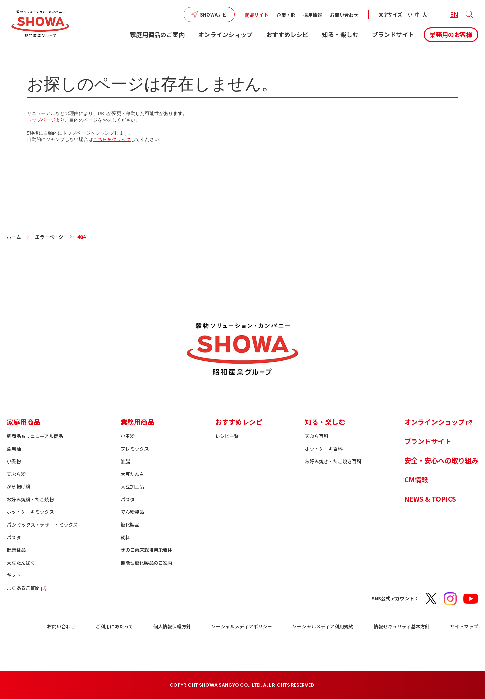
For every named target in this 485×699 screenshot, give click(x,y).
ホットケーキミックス (30, 511)
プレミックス (135, 448)
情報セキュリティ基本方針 (402, 626)
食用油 (14, 448)
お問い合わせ (344, 14)
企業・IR (286, 14)
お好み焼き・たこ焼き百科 (333, 461)
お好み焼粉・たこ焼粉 (30, 499)
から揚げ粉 (18, 486)
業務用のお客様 (451, 34)
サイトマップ (464, 626)
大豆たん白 (132, 474)
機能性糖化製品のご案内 (146, 562)
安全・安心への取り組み (441, 460)
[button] (469, 14)
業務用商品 (137, 422)
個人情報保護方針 (172, 626)
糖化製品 (130, 524)
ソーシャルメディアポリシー (241, 626)
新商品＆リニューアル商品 (35, 436)
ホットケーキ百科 (324, 448)
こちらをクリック (112, 139)
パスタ (14, 537)
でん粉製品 (132, 511)
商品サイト (256, 14)
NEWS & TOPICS (430, 499)
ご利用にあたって (114, 626)
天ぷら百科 (316, 436)
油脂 (125, 461)
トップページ (41, 120)
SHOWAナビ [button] (213, 14)
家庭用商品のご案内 (157, 34)
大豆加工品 (132, 486)
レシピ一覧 (227, 436)
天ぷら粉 (16, 474)
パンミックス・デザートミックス (42, 524)
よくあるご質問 (27, 587)
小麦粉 (14, 461)
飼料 (125, 537)
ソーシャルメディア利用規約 (322, 626)
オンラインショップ (225, 34)
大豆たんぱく (21, 562)
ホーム (14, 236)
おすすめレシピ (287, 34)
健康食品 (16, 549)
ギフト (14, 575)
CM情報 (416, 479)
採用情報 (312, 14)
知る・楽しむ (340, 34)
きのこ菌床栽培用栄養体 (146, 549)
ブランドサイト (393, 34)
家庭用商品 (23, 422)
